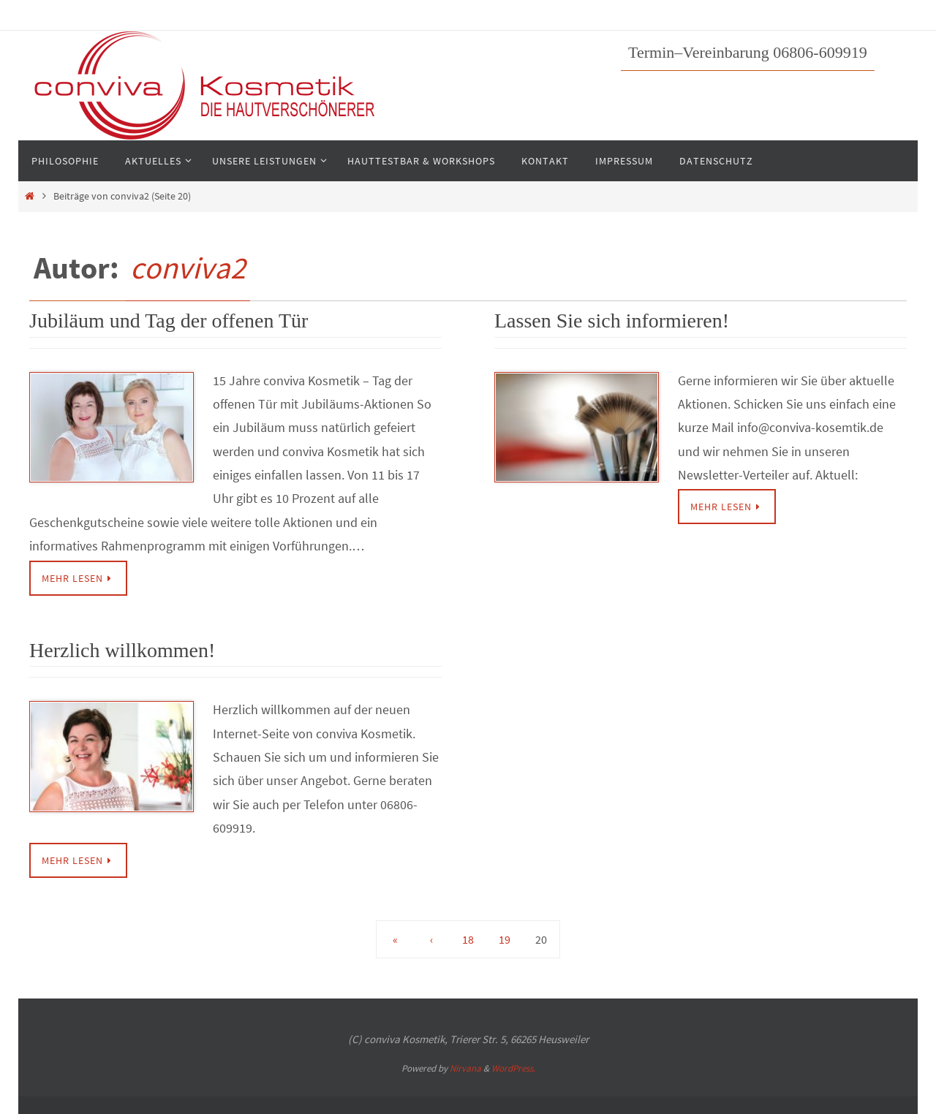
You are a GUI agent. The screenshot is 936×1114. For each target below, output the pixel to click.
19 (504, 939)
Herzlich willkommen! (122, 650)
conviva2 (188, 268)
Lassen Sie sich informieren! (611, 320)
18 (468, 939)
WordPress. (513, 1068)
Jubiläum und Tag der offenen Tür (168, 320)
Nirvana (465, 1068)
